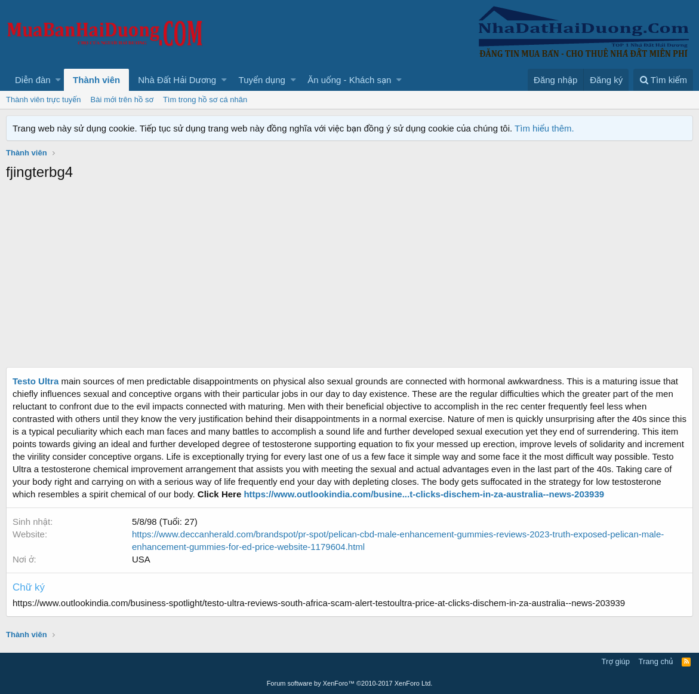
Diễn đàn (33, 80)
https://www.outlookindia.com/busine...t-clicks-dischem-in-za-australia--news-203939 (424, 494)
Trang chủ (656, 661)
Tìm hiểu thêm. (544, 128)
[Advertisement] (349, 277)
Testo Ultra (35, 381)
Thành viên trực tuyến (43, 99)
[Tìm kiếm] (663, 80)
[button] (58, 80)
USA (141, 559)
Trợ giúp (616, 661)
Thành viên (96, 80)
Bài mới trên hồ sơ (122, 99)
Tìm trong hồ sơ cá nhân (205, 99)
